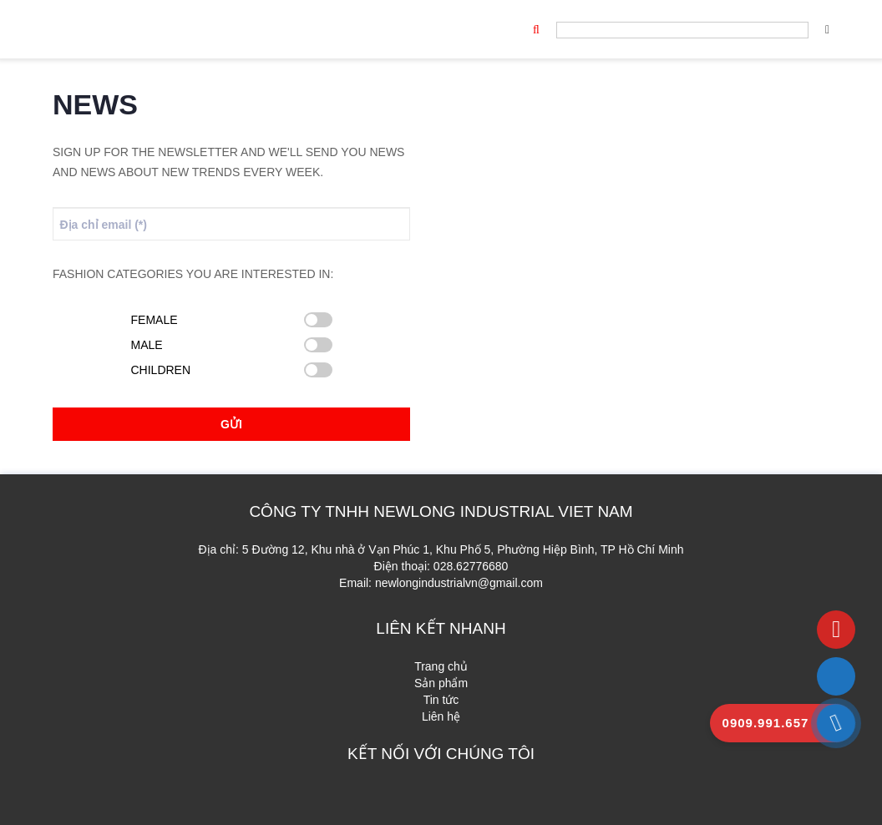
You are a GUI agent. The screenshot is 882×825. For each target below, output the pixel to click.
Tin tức (441, 699)
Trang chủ (441, 666)
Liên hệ (441, 716)
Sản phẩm (441, 683)
